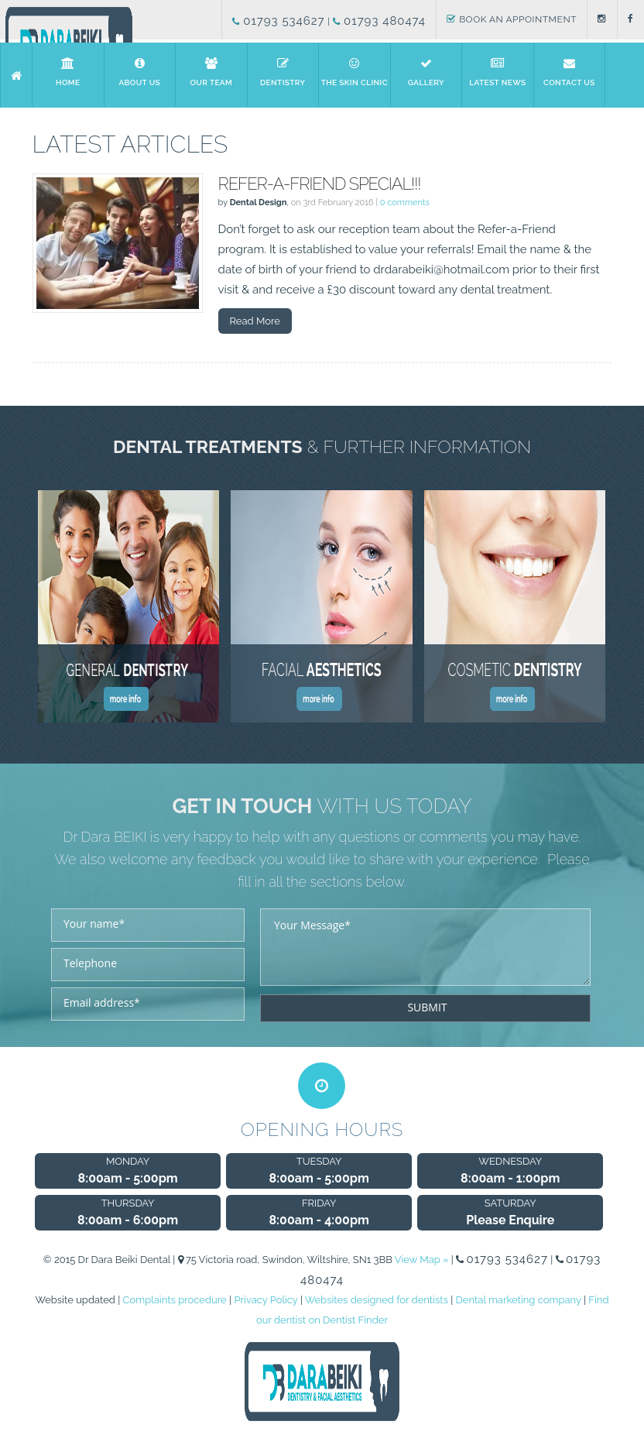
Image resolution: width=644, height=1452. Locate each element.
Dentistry (282, 72)
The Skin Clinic (354, 72)
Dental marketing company (518, 1300)
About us (139, 72)
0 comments (405, 202)
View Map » (422, 1259)
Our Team (211, 72)
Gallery (426, 72)
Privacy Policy (265, 1300)
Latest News (498, 72)
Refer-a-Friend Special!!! (319, 183)
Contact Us (570, 72)
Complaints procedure (175, 1300)
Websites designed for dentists (376, 1300)
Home (68, 72)
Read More (255, 321)
